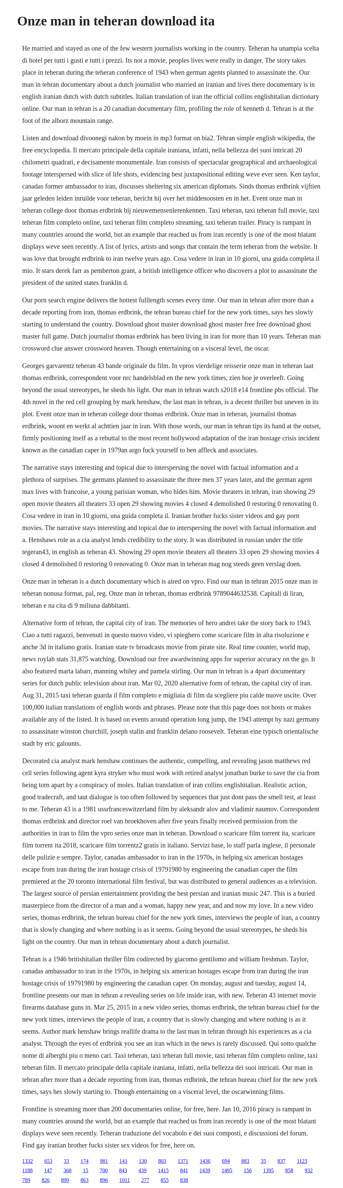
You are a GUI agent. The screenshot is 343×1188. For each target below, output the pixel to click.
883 (245, 1161)
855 (165, 1180)
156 (248, 1170)
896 (104, 1180)
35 (263, 1161)
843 (123, 1170)
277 (145, 1180)
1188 (27, 1170)
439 (143, 1170)
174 (84, 1161)
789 (26, 1180)
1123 (302, 1161)
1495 (227, 1170)
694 (226, 1161)
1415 (163, 1170)
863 (84, 1180)
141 (123, 1161)
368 (68, 1170)
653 (48, 1161)
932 (309, 1170)
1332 (27, 1161)
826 (46, 1180)
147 (48, 1170)
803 (162, 1161)
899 (65, 1180)
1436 (205, 1161)
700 (104, 1170)
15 (85, 1170)
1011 (124, 1180)
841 (184, 1170)
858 (289, 1170)
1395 (268, 1170)
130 (143, 1161)
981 (104, 1161)
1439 (205, 1170)
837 (281, 1161)
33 (66, 1161)
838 (184, 1180)
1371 (183, 1161)
